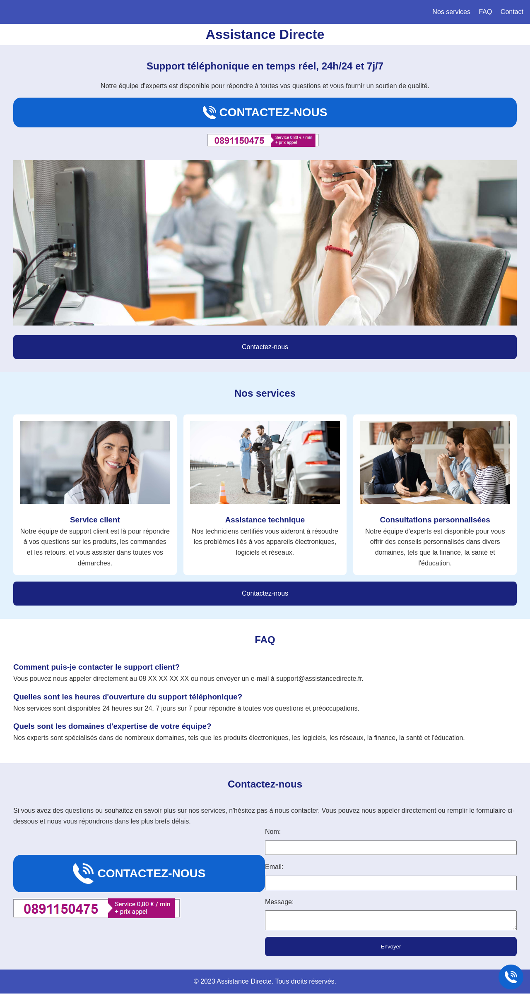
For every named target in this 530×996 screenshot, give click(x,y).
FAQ (485, 11)
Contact (512, 11)
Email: (274, 866)
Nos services (451, 11)
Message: (279, 901)
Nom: (273, 831)
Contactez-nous (265, 112)
